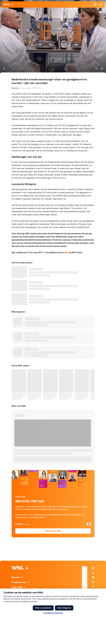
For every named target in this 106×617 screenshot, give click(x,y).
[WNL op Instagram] (93, 568)
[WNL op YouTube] (93, 581)
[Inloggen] (95, 4)
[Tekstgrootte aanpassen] (96, 68)
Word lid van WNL (53, 531)
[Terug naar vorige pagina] (4, 68)
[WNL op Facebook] (93, 577)
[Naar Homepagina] (9, 4)
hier (66, 252)
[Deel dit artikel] (102, 68)
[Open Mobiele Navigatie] (100, 4)
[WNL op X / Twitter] (93, 572)
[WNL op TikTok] (93, 586)
